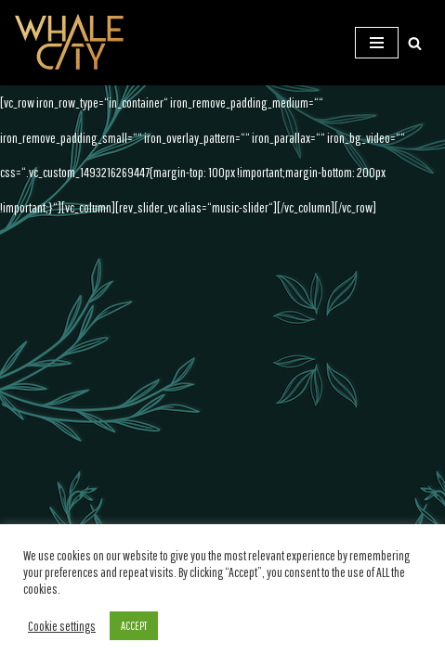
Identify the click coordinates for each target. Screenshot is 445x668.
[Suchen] (415, 43)
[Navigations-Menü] (377, 42)
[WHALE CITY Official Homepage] (69, 42)
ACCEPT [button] (134, 626)
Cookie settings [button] (62, 626)
